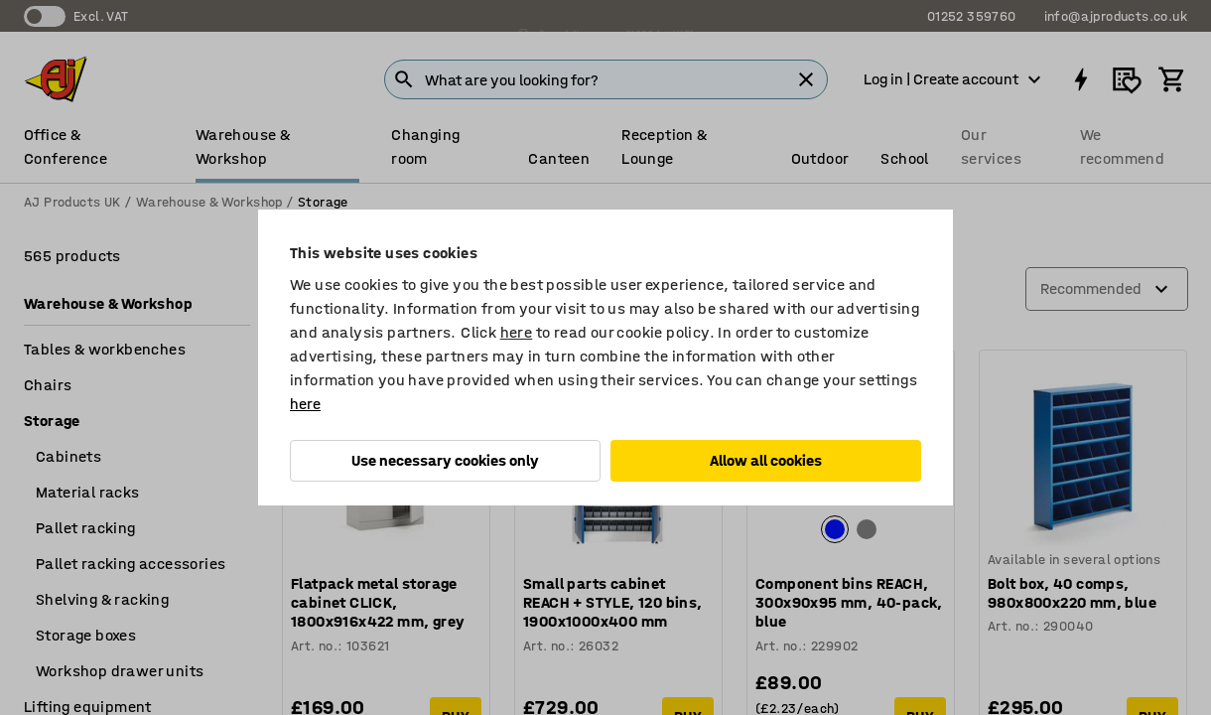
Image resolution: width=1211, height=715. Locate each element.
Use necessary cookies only (445, 460)
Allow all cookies (766, 460)
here (516, 332)
